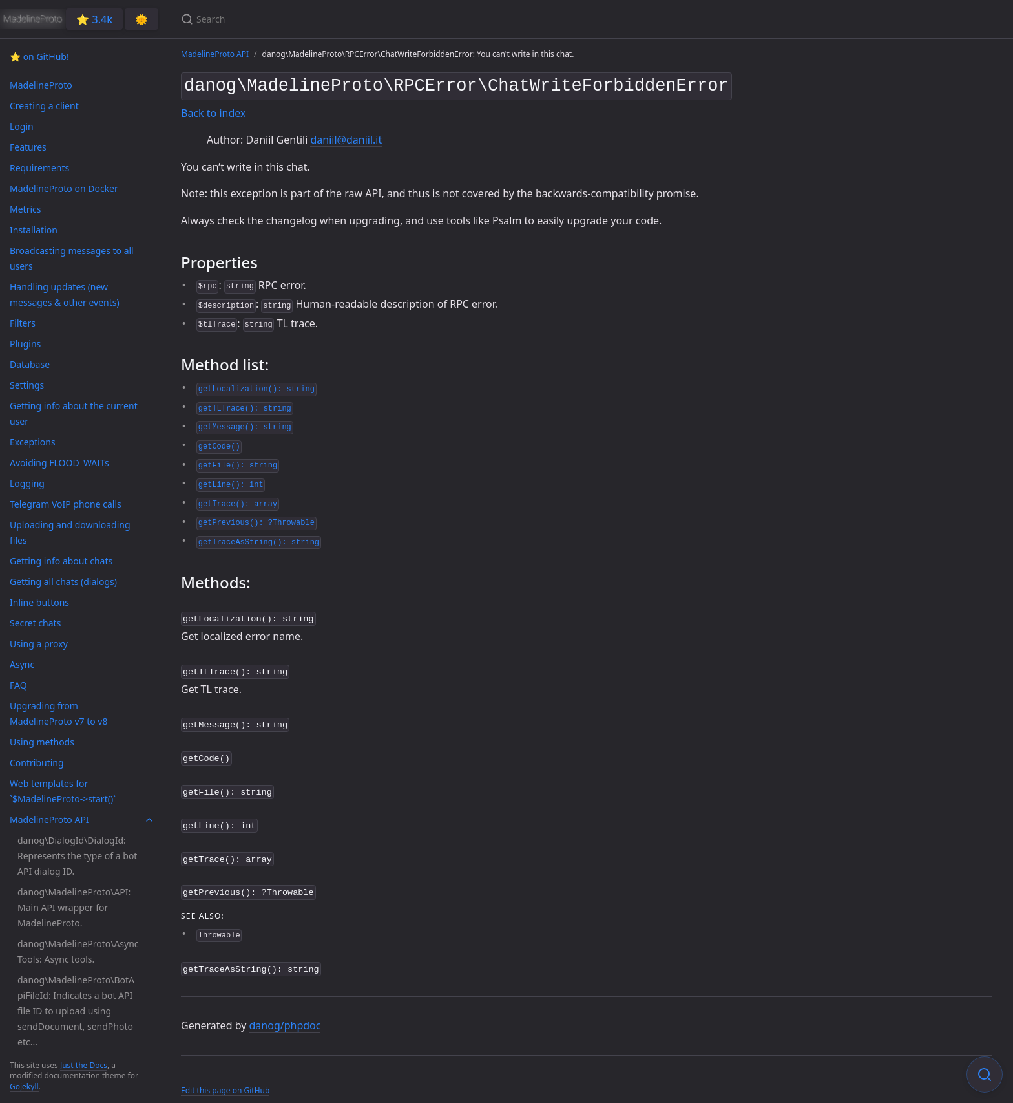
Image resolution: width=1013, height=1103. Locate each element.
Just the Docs (83, 1065)
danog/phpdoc (285, 1012)
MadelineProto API (215, 53)
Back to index (213, 110)
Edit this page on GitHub (225, 1076)
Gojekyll (24, 1086)
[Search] (333, 19)
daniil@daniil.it (346, 137)
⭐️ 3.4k (94, 19)
